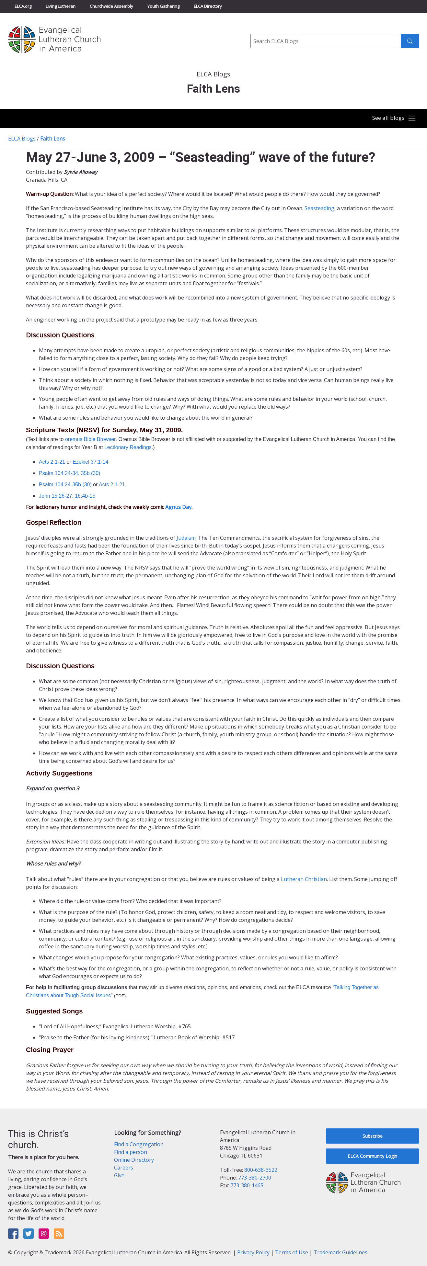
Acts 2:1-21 (52, 462)
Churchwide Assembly (111, 6)
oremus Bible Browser (90, 439)
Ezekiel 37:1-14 (90, 462)
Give (119, 1175)
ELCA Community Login (372, 1156)
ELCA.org (23, 6)
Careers (123, 1167)
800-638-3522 (260, 1169)
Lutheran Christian (304, 879)
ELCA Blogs (22, 138)
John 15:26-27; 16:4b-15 (67, 496)
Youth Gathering (163, 6)
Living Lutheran (60, 6)
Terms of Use (291, 1252)
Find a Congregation (139, 1144)
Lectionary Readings (128, 447)
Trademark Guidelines (340, 1252)
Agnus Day (178, 507)
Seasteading (319, 208)
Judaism (186, 537)
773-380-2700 (254, 1177)
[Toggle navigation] (392, 118)
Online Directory (134, 1159)
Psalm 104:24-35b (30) (65, 484)
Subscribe (373, 1136)
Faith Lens (52, 138)
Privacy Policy (253, 1252)
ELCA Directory (208, 6)
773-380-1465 (246, 1185)
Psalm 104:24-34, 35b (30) (69, 473)
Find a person (130, 1152)
